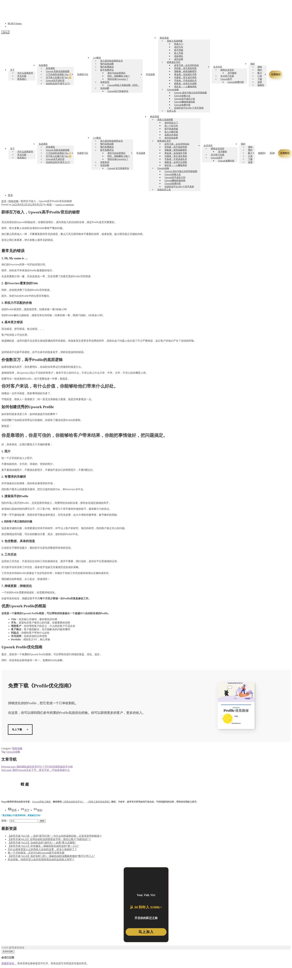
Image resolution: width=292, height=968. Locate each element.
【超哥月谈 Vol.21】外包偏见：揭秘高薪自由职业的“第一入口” (43, 846)
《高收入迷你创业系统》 (99, 802)
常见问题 (21, 76)
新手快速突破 (171, 129)
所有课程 (50, 68)
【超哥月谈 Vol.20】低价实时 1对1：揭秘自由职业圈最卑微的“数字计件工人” (51, 856)
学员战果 (150, 74)
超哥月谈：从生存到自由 (186, 65)
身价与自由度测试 (116, 73)
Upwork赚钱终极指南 (184, 102)
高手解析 (232, 73)
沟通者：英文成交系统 (185, 77)
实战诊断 (104, 88)
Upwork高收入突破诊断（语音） (123, 85)
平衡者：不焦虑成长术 (185, 80)
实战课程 (43, 65)
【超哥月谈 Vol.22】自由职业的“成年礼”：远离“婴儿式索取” (42, 842)
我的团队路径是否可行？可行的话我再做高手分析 (37, 766)
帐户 (260, 73)
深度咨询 (104, 82)
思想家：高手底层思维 (185, 68)
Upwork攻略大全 (182, 96)
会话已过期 (7, 957)
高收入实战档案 (175, 41)
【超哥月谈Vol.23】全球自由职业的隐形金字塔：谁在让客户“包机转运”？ (49, 839)
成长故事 (178, 59)
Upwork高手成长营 (55, 80)
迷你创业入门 (171, 122)
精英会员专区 (227, 70)
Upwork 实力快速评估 (118, 168)
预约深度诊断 (107, 64)
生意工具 (171, 111)
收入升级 (178, 53)
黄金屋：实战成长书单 (185, 74)
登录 (272, 153)
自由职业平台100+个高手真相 (188, 108)
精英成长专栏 (173, 62)
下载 (260, 79)
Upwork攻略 (173, 89)
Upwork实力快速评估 (117, 91)
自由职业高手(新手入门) (58, 83)
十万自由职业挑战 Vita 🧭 (58, 74)
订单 (260, 76)
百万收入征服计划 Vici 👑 (58, 77)
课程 (260, 67)
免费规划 (275, 74)
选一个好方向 (171, 126)
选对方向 (178, 47)
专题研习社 (82, 74)
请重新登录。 (9, 963)
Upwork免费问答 (182, 105)
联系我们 (21, 79)
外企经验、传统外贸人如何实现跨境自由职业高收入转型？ (41, 859)
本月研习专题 (227, 76)
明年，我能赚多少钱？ (118, 76)
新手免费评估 (107, 70)
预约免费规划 (107, 67)
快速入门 (178, 44)
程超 (49, 204)
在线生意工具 (164, 189)
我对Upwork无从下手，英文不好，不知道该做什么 (35, 770)
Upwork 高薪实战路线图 (57, 71)
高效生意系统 (171, 135)
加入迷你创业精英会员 (111, 61)
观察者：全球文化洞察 (185, 83)
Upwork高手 (226, 79)
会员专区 (217, 67)
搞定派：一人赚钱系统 (185, 86)
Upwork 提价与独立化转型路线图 (190, 92)
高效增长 (178, 56)
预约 (260, 70)
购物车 (261, 85)
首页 (3, 201)
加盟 (260, 82)
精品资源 (164, 38)
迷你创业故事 (171, 138)
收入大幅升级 (171, 132)
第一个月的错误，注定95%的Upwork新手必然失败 (36, 853)
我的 (252, 64)
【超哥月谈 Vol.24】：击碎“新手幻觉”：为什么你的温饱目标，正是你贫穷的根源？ (55, 836)
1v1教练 (97, 58)
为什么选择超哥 (25, 73)
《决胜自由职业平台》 (73, 802)
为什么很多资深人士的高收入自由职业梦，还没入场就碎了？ (42, 849)
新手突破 (178, 50)
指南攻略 (13, 201)
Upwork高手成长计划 (184, 99)
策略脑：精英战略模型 (185, 71)
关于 (12, 70)
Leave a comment (65, 204)
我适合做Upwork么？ (117, 79)
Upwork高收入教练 (41, 802)
